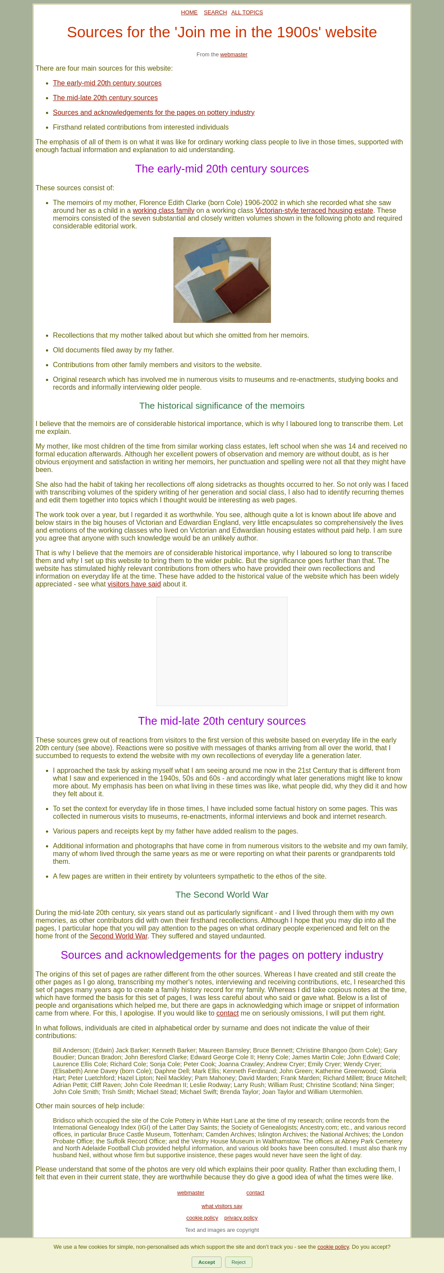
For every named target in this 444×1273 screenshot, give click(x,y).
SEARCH (215, 12)
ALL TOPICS (247, 12)
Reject (239, 1262)
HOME (189, 12)
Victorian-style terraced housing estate (314, 210)
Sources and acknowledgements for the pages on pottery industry (154, 112)
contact (227, 1013)
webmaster (234, 54)
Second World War (118, 936)
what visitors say (222, 1206)
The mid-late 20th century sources (105, 97)
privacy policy (241, 1217)
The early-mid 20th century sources (107, 83)
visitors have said (134, 584)
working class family (163, 210)
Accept (206, 1262)
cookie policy (202, 1217)
